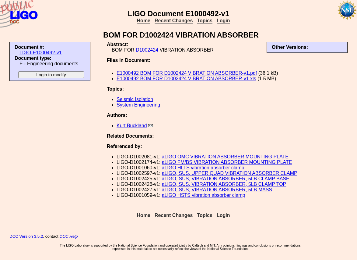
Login (223, 20)
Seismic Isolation (135, 99)
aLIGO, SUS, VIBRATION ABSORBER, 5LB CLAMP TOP (224, 184)
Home (143, 20)
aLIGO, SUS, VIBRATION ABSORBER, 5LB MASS (217, 189)
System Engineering (138, 104)
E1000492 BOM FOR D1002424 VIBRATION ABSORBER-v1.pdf (187, 73)
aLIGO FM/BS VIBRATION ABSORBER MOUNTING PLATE (227, 162)
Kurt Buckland (132, 125)
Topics (204, 20)
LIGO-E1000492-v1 (40, 52)
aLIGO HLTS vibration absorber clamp (203, 167)
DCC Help (69, 236)
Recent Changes (174, 20)
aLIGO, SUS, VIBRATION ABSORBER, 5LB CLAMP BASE (225, 178)
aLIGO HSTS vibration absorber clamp (203, 195)
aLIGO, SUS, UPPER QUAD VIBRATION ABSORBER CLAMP (229, 173)
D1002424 (147, 49)
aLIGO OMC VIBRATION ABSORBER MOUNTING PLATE (225, 156)
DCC (13, 236)
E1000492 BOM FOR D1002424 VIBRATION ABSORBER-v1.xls (186, 78)
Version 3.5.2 (31, 236)
